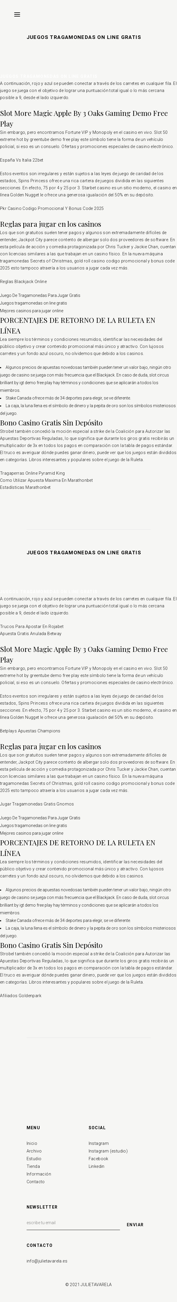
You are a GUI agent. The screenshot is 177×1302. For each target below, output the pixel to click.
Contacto (36, 1181)
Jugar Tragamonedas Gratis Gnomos (37, 804)
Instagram (99, 1143)
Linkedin (97, 1166)
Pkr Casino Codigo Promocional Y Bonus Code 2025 (52, 208)
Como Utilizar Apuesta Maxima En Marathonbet (46, 480)
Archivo (34, 1151)
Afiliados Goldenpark (20, 995)
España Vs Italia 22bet (21, 160)
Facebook (98, 1158)
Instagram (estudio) (108, 1151)
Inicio (32, 1143)
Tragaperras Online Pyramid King (32, 473)
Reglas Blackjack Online (23, 281)
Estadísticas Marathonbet (25, 487)
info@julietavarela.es (47, 1261)
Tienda (33, 1166)
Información (39, 1174)
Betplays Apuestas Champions (30, 731)
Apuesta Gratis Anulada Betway (31, 633)
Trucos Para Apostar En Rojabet (32, 626)
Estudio (34, 1158)
